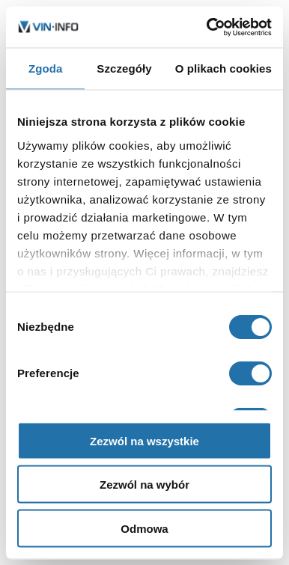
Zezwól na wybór (144, 484)
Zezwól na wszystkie (144, 440)
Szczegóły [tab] (124, 68)
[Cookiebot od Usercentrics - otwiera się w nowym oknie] (207, 27)
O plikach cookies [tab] (223, 68)
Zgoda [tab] (45, 68)
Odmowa (144, 528)
